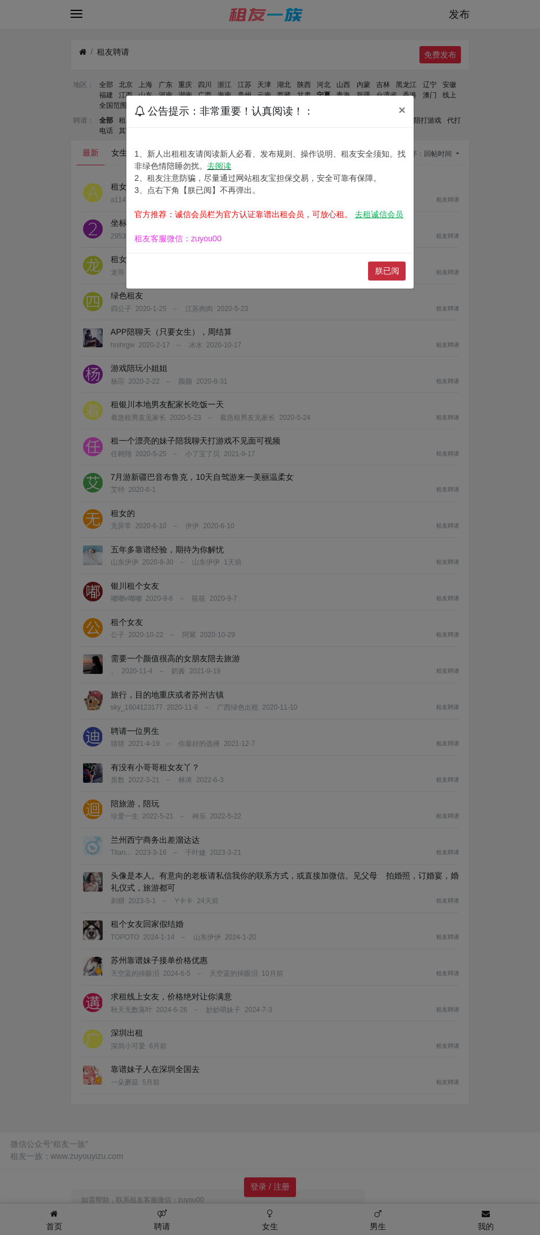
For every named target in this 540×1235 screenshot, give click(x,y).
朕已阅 (387, 270)
